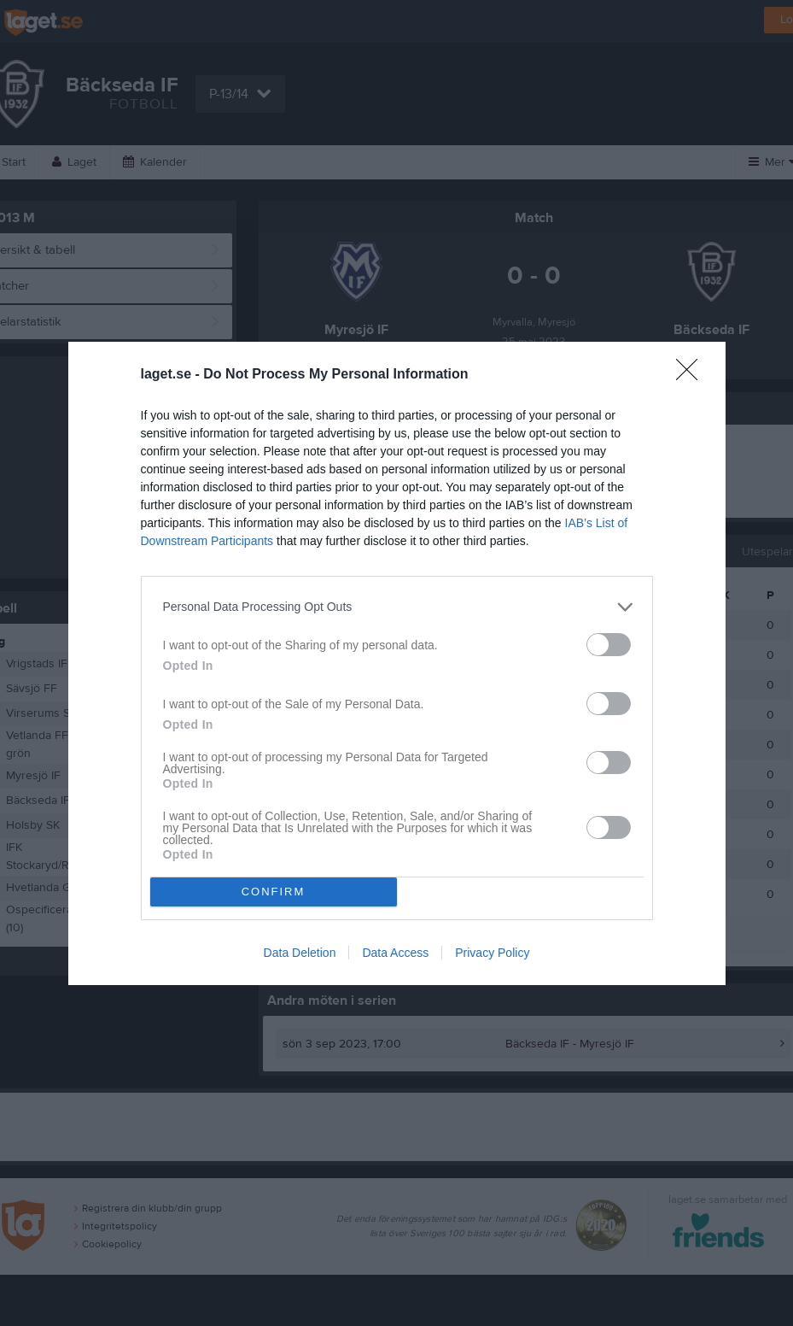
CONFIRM (274, 891)
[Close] (692, 375)
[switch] (608, 644)
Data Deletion (300, 952)
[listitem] (397, 607)
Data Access (395, 952)
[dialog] (397, 663)
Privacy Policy (492, 952)
